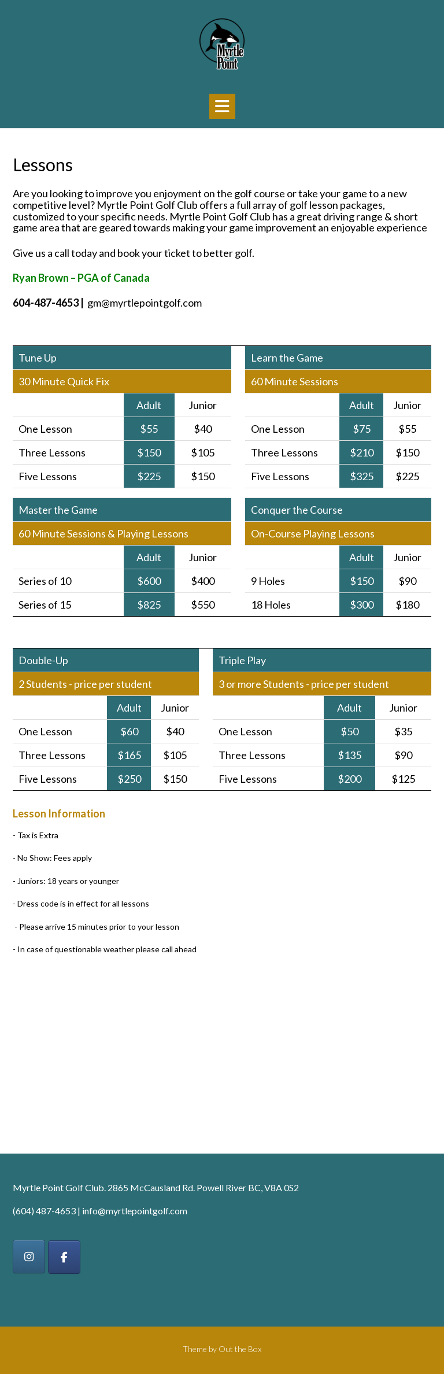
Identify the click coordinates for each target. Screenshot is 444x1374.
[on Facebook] (64, 1257)
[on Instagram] (29, 1256)
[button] (222, 106)
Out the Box (240, 1349)
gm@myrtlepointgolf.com (144, 302)
